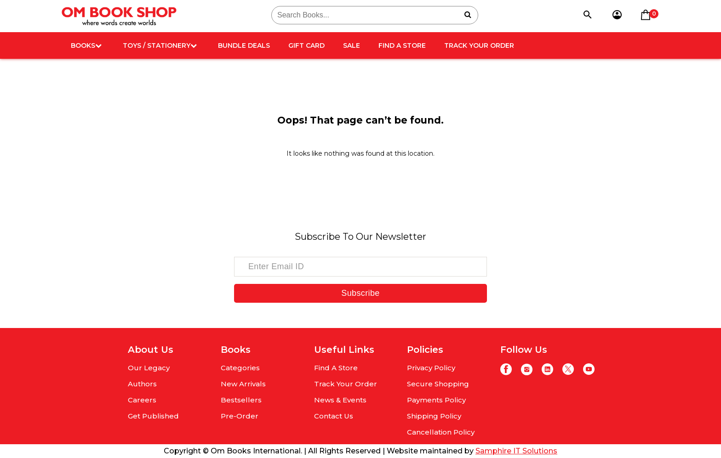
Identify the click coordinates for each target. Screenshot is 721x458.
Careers (142, 400)
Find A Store (402, 45)
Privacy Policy (431, 367)
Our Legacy (149, 367)
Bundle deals (244, 45)
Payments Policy (436, 400)
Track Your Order (479, 45)
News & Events (340, 400)
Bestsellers (241, 400)
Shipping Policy (434, 416)
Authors (142, 383)
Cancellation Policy (441, 432)
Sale (351, 45)
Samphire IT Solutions (516, 451)
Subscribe (360, 293)
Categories (240, 367)
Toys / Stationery (160, 45)
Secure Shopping (438, 383)
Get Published (153, 416)
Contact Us (333, 416)
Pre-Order (239, 416)
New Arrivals (243, 383)
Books (86, 45)
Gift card (306, 45)
